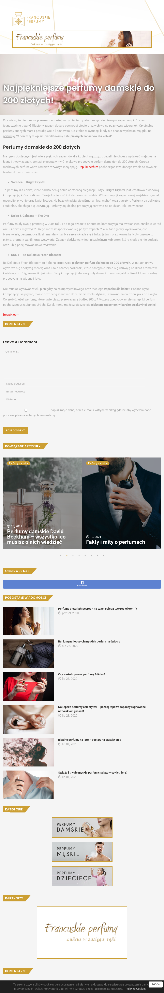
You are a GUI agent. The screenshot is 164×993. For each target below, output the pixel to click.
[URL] (74, 399)
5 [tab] (85, 556)
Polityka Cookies (135, 988)
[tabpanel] (42, 503)
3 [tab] (73, 556)
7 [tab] (97, 556)
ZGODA (156, 984)
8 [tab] (103, 556)
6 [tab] (91, 556)
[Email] (74, 391)
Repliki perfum (88, 167)
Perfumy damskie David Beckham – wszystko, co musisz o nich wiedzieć (36, 536)
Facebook (82, 584)
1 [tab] (61, 556)
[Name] (74, 384)
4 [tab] (79, 556)
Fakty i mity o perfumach (115, 542)
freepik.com (11, 314)
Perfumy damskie (18, 463)
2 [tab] (67, 556)
